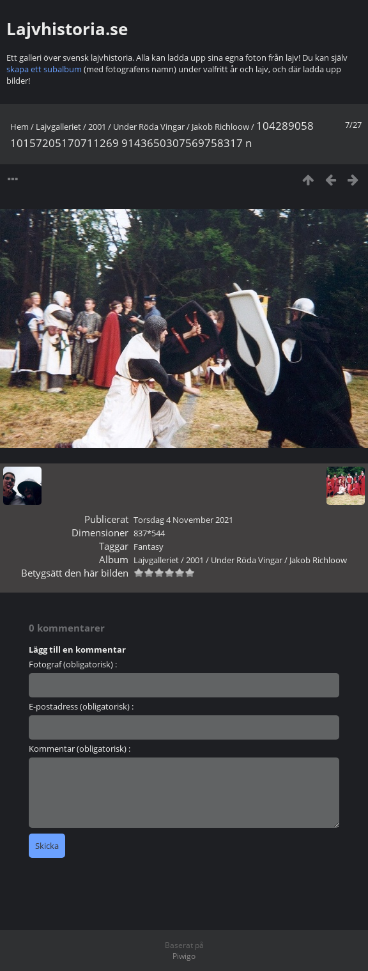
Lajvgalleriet (58, 126)
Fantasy (149, 546)
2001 (97, 126)
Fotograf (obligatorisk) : (73, 664)
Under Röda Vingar (149, 126)
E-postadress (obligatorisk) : (81, 706)
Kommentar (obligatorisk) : (79, 748)
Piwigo (183, 956)
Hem (19, 126)
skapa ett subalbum (44, 69)
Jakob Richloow (220, 126)
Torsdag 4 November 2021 (183, 519)
